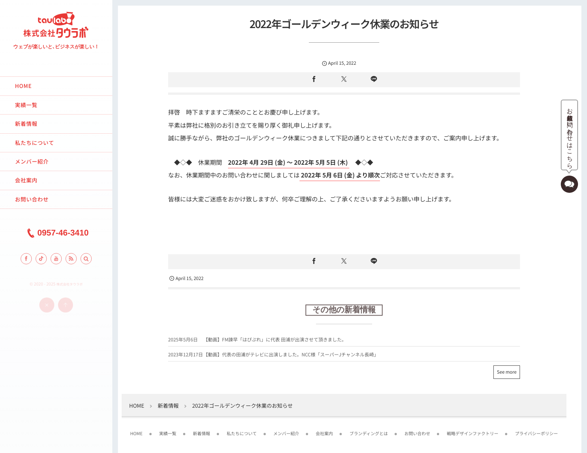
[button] (86, 258)
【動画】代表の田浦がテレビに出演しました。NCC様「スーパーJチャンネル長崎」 (290, 356)
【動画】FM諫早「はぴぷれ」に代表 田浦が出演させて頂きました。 (274, 341)
